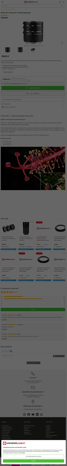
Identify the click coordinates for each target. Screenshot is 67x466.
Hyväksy (33, 461)
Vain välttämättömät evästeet (33, 456)
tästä (23, 452)
